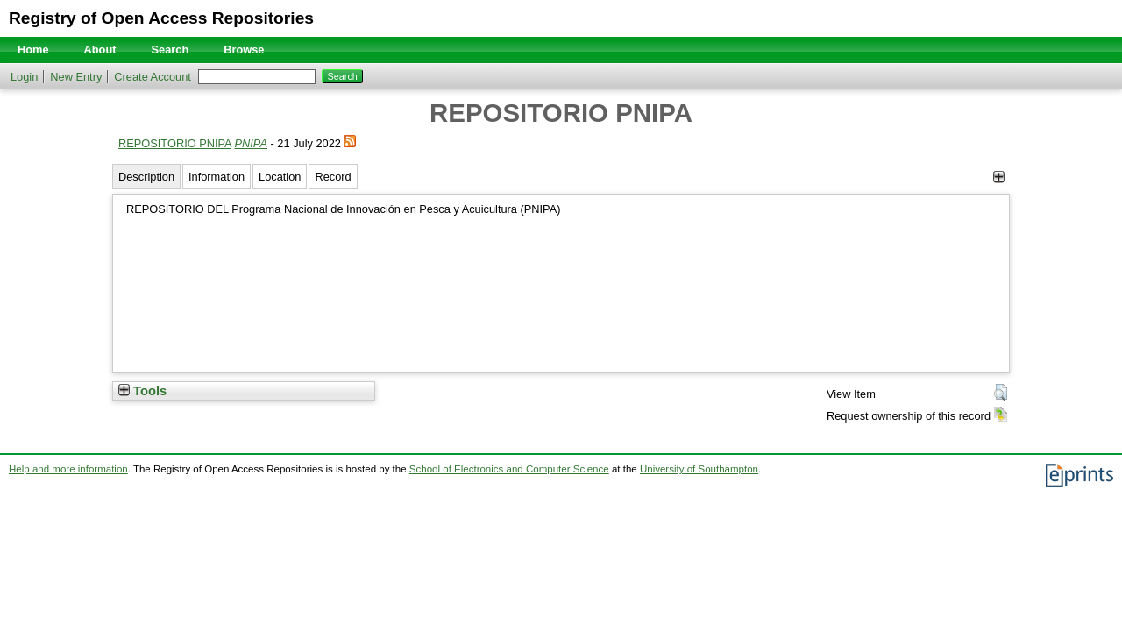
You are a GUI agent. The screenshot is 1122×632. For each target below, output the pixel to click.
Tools (142, 391)
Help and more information (68, 469)
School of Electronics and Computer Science (509, 469)
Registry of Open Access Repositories (161, 18)
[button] (1000, 392)
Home (33, 49)
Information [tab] (216, 176)
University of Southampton (699, 469)
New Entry (76, 76)
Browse (244, 49)
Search (170, 49)
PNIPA (251, 143)
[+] (998, 176)
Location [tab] (280, 176)
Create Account (152, 76)
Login (24, 76)
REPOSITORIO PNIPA (174, 143)
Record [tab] (333, 176)
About (100, 49)
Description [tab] (146, 176)
